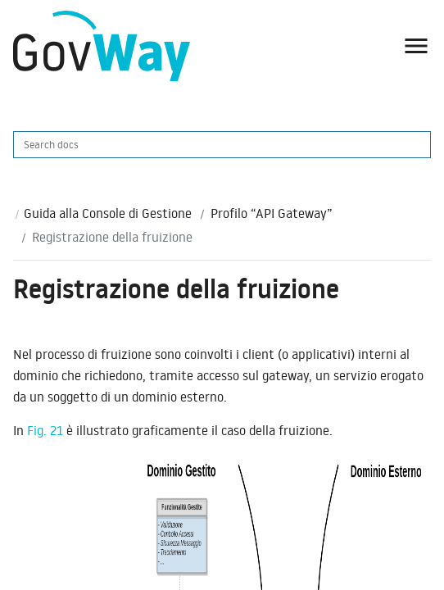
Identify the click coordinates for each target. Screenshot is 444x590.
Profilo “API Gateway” (272, 213)
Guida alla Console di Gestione (108, 213)
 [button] (416, 46)
